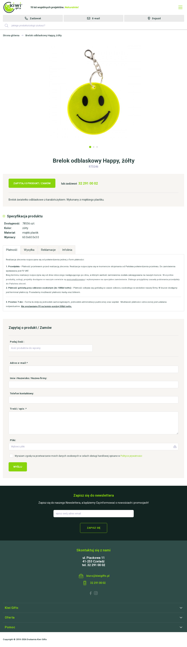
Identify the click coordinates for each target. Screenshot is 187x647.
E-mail (96, 18)
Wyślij (17, 466)
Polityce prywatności (131, 456)
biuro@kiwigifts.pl (97, 575)
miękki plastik (30, 232)
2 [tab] (93, 147)
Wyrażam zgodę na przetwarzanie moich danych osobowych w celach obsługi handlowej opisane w (78, 456)
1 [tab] (90, 147)
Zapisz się (93, 527)
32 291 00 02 (88, 183)
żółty (25, 228)
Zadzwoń (35, 18)
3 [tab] (97, 147)
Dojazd (156, 18)
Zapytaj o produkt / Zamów (32, 183)
